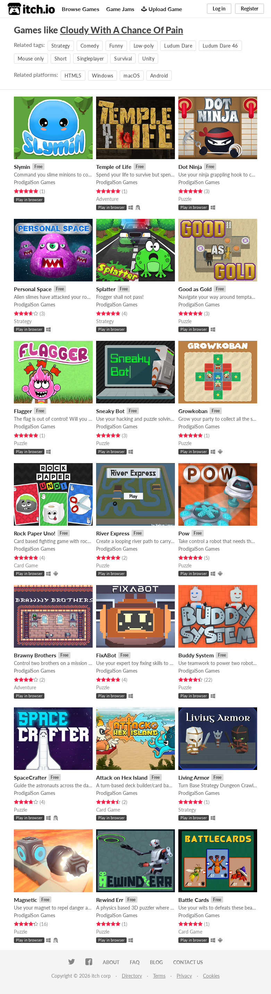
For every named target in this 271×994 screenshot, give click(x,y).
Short (60, 58)
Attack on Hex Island (121, 777)
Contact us (188, 962)
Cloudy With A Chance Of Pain (121, 29)
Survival (123, 58)
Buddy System (196, 655)
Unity (148, 58)
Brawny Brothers (35, 655)
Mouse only (31, 58)
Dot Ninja (190, 166)
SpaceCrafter (30, 777)
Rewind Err (109, 899)
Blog (156, 962)
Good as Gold (195, 289)
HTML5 (73, 76)
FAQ (134, 962)
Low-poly (144, 46)
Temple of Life (114, 166)
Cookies (211, 976)
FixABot (106, 655)
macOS (132, 76)
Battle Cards (193, 899)
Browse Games (80, 9)
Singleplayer (90, 58)
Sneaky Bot (110, 411)
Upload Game (161, 9)
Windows (102, 76)
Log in (219, 8)
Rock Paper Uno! (35, 533)
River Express (112, 533)
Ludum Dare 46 (220, 46)
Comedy (90, 46)
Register (249, 8)
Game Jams (120, 9)
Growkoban (193, 411)
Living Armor (193, 777)
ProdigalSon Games (34, 182)
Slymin (22, 166)
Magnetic (25, 899)
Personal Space (33, 289)
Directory (132, 976)
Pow (183, 533)
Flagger (23, 411)
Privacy (184, 976)
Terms (159, 976)
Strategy (60, 46)
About (111, 962)
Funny (116, 46)
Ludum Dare (178, 46)
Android (159, 76)
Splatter (106, 289)
